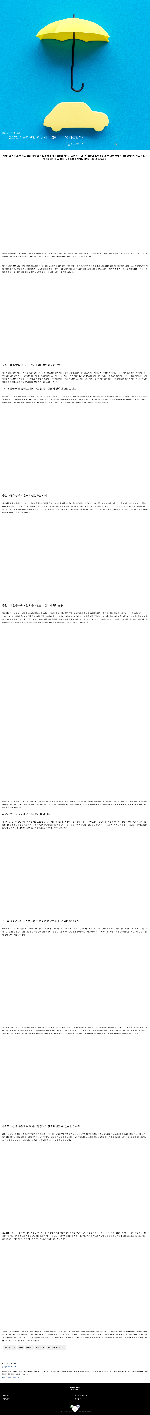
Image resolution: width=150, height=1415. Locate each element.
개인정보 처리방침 (81, 1395)
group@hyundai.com (9, 1366)
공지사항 (6, 1395)
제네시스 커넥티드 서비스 (56, 1347)
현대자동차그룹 (77, 144)
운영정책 (78, 1399)
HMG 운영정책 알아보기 (10, 1377)
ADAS (21, 1347)
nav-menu (75, 1409)
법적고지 (6, 1399)
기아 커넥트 (40, 1347)
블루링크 (29, 1347)
